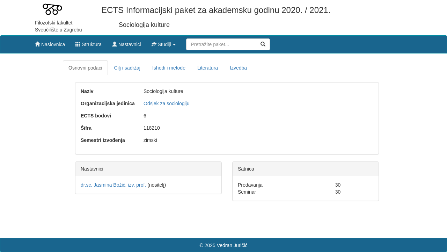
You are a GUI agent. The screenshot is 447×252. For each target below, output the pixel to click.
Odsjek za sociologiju (167, 103)
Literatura (207, 68)
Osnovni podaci (85, 68)
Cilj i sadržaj (127, 68)
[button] (163, 43)
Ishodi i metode (168, 68)
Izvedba (238, 68)
